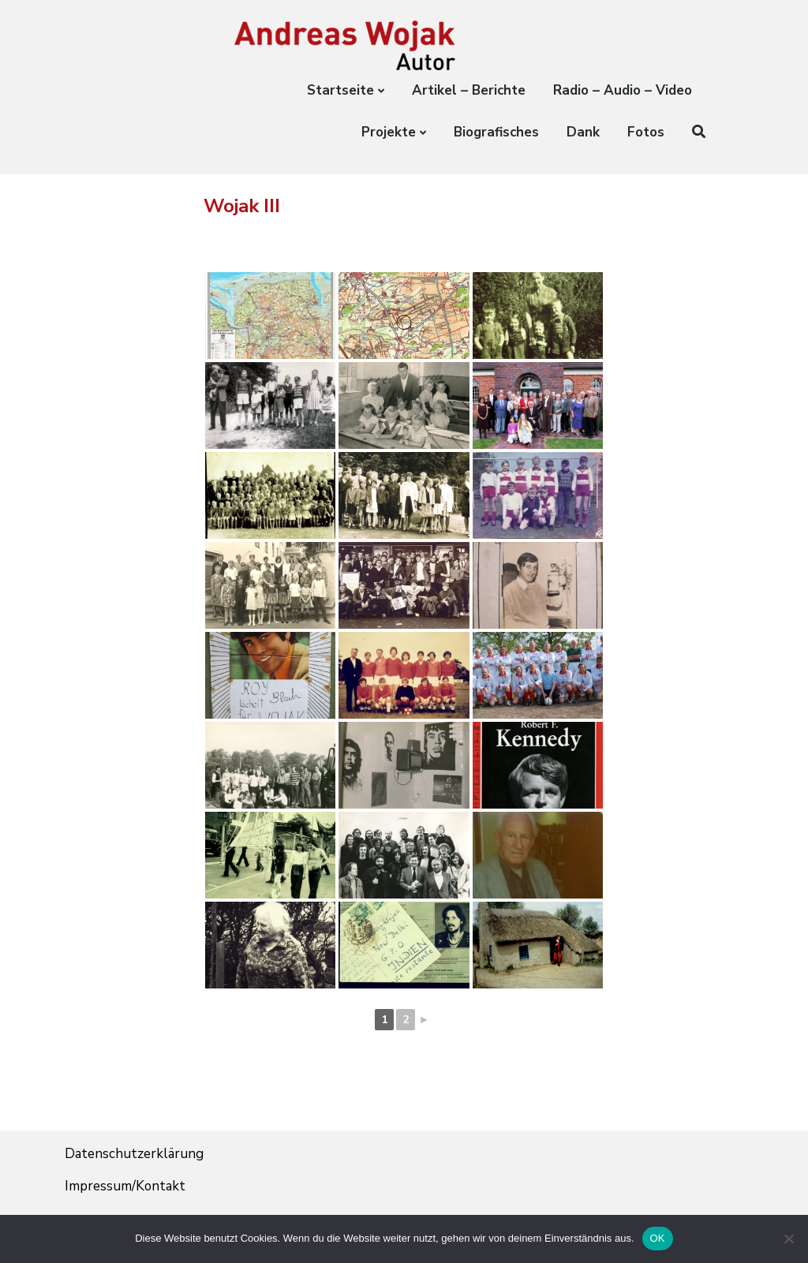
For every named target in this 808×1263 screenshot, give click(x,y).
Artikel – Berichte (469, 90)
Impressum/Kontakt (125, 1186)
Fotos (645, 132)
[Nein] (788, 1238)
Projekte (388, 132)
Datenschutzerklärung (134, 1154)
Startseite (340, 90)
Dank (583, 132)
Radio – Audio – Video (622, 90)
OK (657, 1238)
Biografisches (496, 132)
